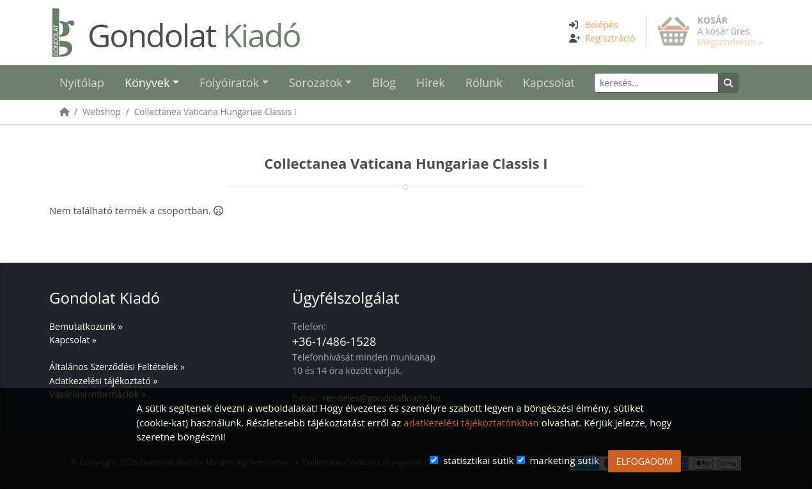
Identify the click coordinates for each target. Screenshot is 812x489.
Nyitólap (81, 82)
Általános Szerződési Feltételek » (117, 367)
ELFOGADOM (644, 461)
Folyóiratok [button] (229, 82)
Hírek (430, 82)
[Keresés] (656, 83)
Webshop (101, 111)
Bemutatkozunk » (85, 326)
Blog (384, 82)
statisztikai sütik (478, 460)
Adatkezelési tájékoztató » (103, 381)
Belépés (601, 25)
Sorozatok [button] (316, 82)
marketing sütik (563, 460)
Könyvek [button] (147, 82)
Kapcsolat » (73, 340)
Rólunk (484, 82)
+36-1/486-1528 (334, 341)
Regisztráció (610, 38)
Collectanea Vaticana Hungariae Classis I (215, 111)
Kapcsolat (549, 82)
